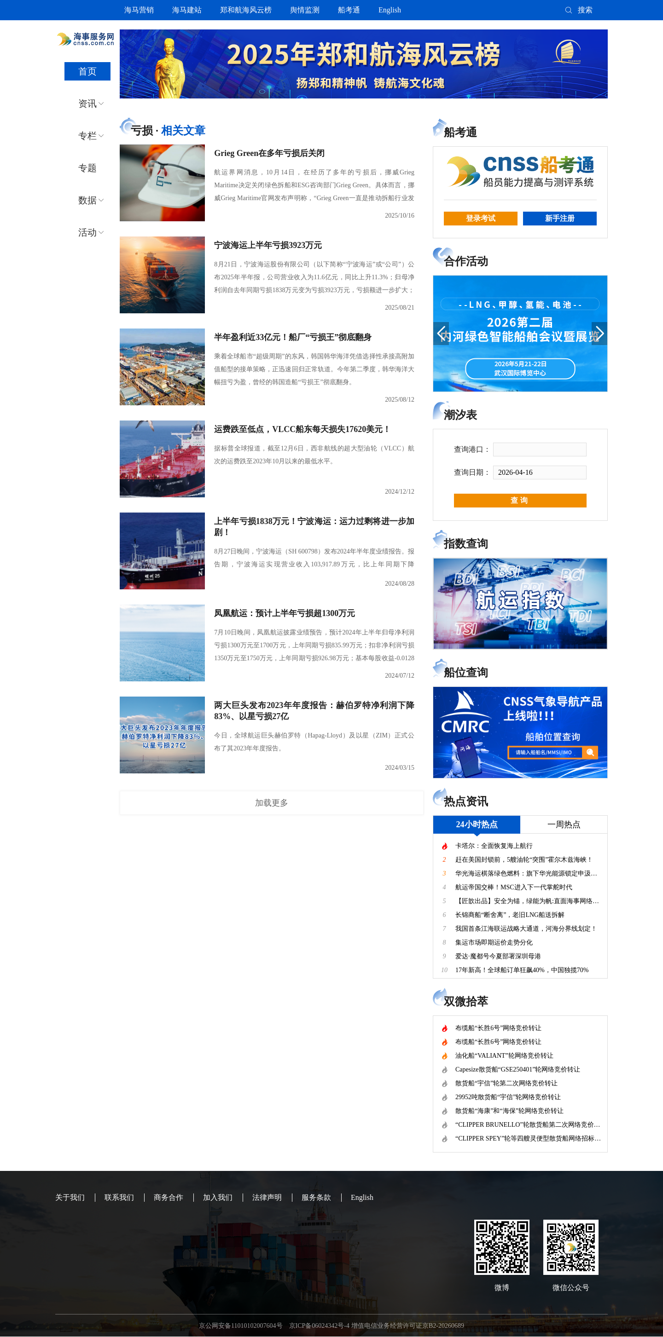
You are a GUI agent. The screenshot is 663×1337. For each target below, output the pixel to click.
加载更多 (271, 802)
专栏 (87, 136)
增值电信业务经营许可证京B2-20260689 (407, 1325)
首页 (87, 71)
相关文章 (183, 131)
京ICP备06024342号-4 (319, 1325)
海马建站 (187, 10)
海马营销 (139, 10)
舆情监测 (305, 10)
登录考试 (480, 218)
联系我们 (119, 1197)
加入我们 (218, 1197)
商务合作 (168, 1197)
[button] (441, 333)
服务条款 (316, 1197)
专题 (87, 168)
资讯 (87, 103)
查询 (520, 500)
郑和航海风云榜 (246, 10)
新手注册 (560, 218)
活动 (87, 232)
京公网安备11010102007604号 (240, 1325)
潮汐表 (460, 415)
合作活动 (466, 261)
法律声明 (267, 1197)
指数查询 (466, 544)
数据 (87, 200)
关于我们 (70, 1197)
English (389, 10)
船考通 (349, 10)
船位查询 (466, 673)
